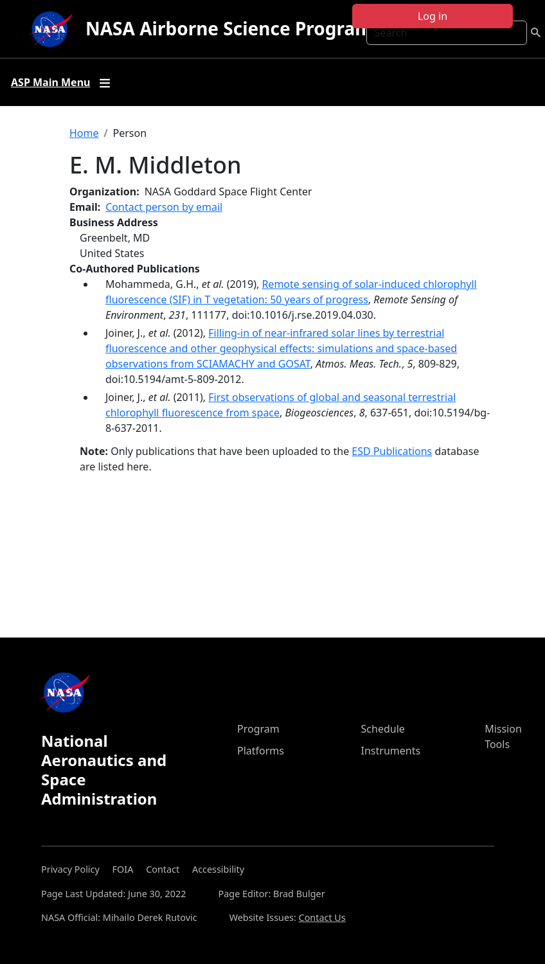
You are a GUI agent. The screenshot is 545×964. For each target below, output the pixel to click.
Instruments (391, 751)
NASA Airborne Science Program (229, 28)
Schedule (383, 729)
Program (258, 729)
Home (84, 133)
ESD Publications (392, 451)
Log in (432, 16)
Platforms (260, 751)
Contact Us (322, 917)
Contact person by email (163, 207)
